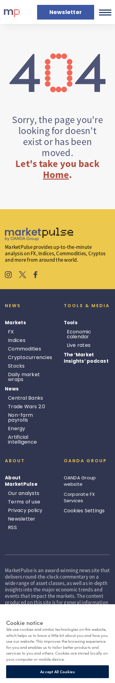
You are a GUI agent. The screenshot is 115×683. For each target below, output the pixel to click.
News (12, 389)
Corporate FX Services (79, 497)
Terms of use (24, 501)
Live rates (79, 345)
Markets (15, 322)
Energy (16, 428)
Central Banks (25, 397)
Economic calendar (79, 334)
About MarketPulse (21, 480)
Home (56, 175)
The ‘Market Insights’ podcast (86, 357)
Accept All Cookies (57, 671)
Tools (71, 322)
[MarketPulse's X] (23, 275)
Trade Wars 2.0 (26, 406)
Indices (16, 340)
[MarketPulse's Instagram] (8, 275)
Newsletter (22, 518)
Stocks (16, 365)
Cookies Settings (84, 510)
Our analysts (23, 493)
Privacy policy (25, 510)
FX (11, 331)
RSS (12, 527)
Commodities (24, 348)
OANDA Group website (80, 480)
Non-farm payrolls (20, 417)
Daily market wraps (24, 377)
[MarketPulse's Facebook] (35, 275)
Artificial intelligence (22, 439)
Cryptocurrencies (30, 357)
